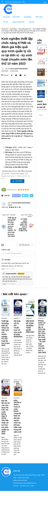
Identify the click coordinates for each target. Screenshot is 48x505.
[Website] (11, 207)
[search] (34, 2)
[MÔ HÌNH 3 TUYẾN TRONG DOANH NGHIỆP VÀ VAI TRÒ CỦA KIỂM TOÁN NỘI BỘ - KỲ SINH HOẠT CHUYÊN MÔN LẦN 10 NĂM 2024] (41, 83)
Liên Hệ (31, 22)
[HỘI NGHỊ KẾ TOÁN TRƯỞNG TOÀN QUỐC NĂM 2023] (30, 307)
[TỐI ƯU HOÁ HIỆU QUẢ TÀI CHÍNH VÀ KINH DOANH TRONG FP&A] (41, 61)
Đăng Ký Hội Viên (19, 22)
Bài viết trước (8, 215)
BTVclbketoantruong (19, 68)
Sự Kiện (30, 302)
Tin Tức (6, 22)
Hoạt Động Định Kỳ (6, 303)
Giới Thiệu (17, 17)
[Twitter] (13, 207)
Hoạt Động (28, 17)
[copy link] (25, 75)
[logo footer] (6, 472)
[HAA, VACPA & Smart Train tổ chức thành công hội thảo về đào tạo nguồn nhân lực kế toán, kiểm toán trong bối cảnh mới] (18, 387)
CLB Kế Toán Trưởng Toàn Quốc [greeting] (13, 2)
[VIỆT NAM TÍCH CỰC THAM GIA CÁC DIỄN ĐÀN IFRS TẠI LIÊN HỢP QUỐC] (41, 72)
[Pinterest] (15, 207)
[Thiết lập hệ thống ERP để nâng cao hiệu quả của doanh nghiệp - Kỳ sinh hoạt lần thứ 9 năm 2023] (5, 307)
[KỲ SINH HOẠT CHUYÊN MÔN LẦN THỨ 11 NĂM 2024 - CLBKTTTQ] (41, 50)
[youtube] (19, 207)
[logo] (8, 13)
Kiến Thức (40, 17)
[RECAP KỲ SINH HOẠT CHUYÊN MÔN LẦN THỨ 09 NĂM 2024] (41, 94)
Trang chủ (6, 17)
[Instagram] (17, 207)
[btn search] (45, 2)
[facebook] (2, 2)
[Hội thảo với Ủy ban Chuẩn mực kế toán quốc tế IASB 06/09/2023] (18, 307)
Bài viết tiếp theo (27, 215)
